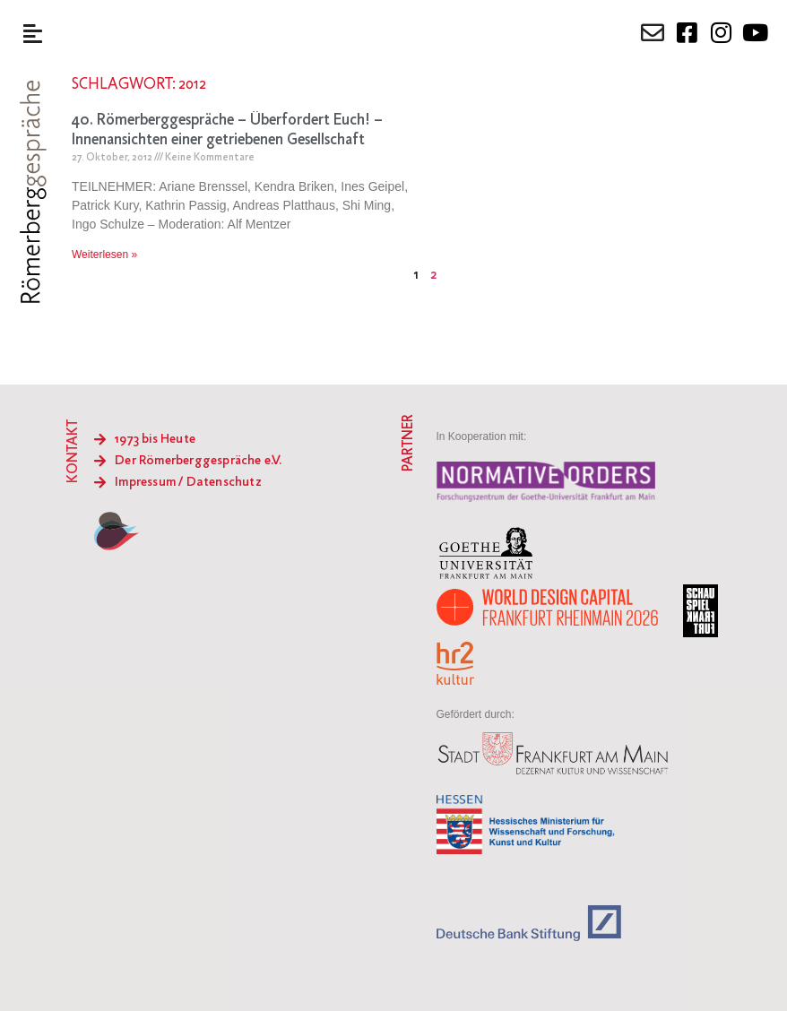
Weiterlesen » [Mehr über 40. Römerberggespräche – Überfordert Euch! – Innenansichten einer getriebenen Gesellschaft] (104, 254)
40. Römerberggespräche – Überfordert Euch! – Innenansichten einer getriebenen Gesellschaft (227, 130)
